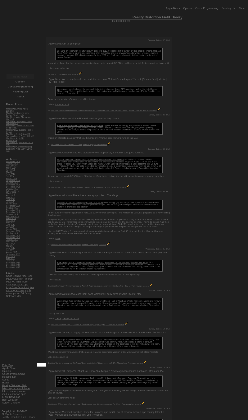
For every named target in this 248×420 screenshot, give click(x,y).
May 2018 (10, 259)
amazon (59, 181)
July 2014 (10, 176)
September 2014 (13, 181)
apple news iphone (18, 292)
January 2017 (12, 240)
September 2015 (13, 206)
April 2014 (10, 170)
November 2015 (13, 210)
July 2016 (10, 227)
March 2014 (11, 168)
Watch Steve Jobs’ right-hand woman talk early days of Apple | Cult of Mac (89, 301)
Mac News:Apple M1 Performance (15, 139)
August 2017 (11, 252)
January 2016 (12, 214)
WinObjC (138, 213)
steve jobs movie (70, 318)
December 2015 (13, 212)
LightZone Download (17, 287)
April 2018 (10, 256)
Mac (53, 74)
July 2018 (10, 261)
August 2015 (11, 204)
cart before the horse (65, 398)
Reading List (228, 8)
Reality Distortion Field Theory (18, 417)
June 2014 (10, 174)
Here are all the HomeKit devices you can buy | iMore (80, 125)
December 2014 (13, 187)
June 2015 (10, 199)
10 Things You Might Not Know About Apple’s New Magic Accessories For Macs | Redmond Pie (98, 378)
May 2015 (10, 197)
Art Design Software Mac (19, 294)
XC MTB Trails (19, 281)
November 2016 (13, 235)
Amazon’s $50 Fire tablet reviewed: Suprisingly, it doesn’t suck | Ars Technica (90, 160)
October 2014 (12, 183)
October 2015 (12, 208)
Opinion (187, 8)
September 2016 (13, 231)
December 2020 (13, 265)
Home (5, 382)
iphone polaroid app (17, 284)
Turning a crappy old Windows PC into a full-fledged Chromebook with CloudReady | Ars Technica (99, 340)
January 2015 (12, 189)
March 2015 (11, 193)
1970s (58, 318)
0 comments (74, 74)
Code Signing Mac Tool (19, 275)
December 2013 (13, 162)
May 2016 (10, 223)
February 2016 (12, 216)
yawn (58, 238)
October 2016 (12, 233)
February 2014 (12, 166)
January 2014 (12, 164)
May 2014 (10, 172)
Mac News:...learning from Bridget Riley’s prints (17, 114)
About (242, 8)
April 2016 (10, 221)
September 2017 (13, 254)
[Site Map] (8, 365)
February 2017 (12, 242)
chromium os (61, 357)
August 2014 (11, 178)
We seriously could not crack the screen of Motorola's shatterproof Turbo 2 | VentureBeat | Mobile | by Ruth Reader (107, 89)
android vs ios (62, 68)
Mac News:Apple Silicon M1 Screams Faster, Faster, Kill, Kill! (20, 135)
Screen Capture (11, 402)
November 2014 (13, 185)
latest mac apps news (14, 391)
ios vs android (62, 104)
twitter (58, 279)
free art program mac (20, 289)
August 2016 (11, 229)
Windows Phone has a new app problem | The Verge (80, 203)
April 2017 (10, 244)
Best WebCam (10, 399)
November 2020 (13, 263)
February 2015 (12, 191)
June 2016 (10, 225)
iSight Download (11, 396)
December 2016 (13, 237)
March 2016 (11, 218)
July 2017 (10, 250)
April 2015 (10, 195)
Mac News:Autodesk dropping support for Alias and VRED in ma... (19, 149)
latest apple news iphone (16, 388)
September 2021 (13, 267)
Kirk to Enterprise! (62, 74)
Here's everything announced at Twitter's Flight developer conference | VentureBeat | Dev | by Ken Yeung (102, 262)
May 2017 (10, 246)
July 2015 (10, 202)
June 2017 (10, 248)
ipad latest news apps (14, 394)
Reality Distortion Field (14, 385)
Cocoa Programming (206, 8)
